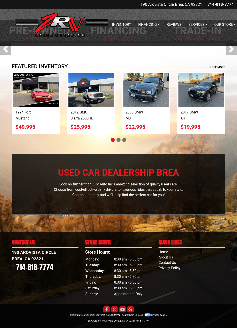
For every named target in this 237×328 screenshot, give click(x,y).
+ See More (217, 67)
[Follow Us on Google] (130, 309)
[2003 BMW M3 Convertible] (146, 90)
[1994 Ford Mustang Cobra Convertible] (36, 90)
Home (163, 252)
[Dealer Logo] (61, 24)
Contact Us (167, 262)
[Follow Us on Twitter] (114, 309)
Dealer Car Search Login (82, 315)
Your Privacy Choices (136, 315)
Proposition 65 (159, 315)
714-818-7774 (221, 4)
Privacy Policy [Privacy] (170, 268)
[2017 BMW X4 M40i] (201, 90)
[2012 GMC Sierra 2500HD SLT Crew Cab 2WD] (91, 90)
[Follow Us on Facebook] (106, 309)
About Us (166, 257)
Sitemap (116, 315)
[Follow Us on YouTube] (122, 309)
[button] (5, 49)
